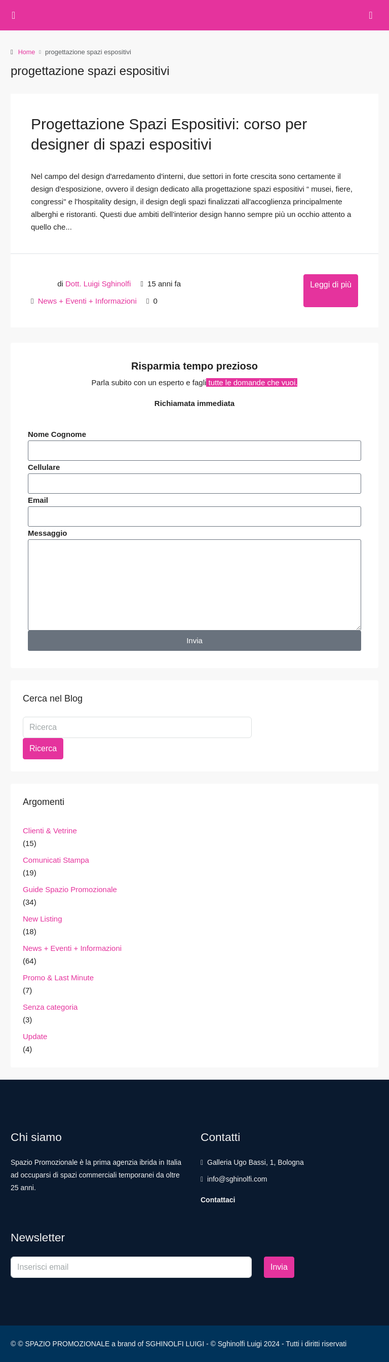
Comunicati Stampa (56, 859)
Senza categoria (50, 1006)
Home (27, 52)
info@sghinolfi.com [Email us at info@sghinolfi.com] (237, 1178)
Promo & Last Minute (58, 977)
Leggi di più (331, 284)
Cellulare (44, 466)
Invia (279, 1266)
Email (38, 499)
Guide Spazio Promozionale (70, 889)
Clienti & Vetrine (50, 830)
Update (35, 1036)
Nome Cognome (57, 433)
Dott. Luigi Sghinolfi (98, 283)
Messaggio (47, 532)
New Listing (42, 918)
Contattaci (218, 1199)
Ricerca (43, 748)
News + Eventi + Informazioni (87, 300)
